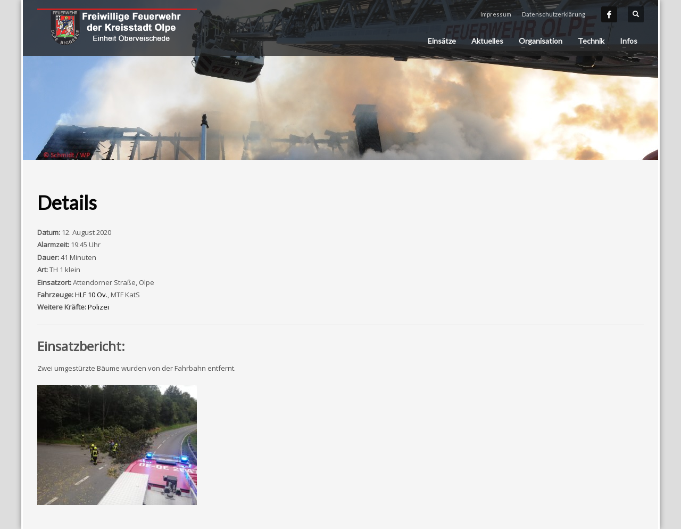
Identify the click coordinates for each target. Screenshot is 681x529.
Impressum (495, 14)
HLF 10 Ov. (91, 294)
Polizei (98, 307)
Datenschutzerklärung (553, 14)
